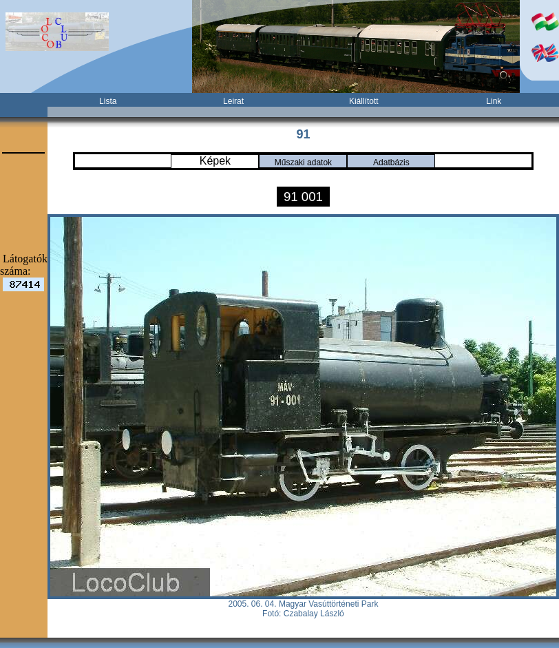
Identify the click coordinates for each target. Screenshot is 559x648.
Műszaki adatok (303, 162)
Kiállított (364, 101)
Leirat (233, 101)
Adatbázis (391, 162)
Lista (107, 101)
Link (493, 101)
